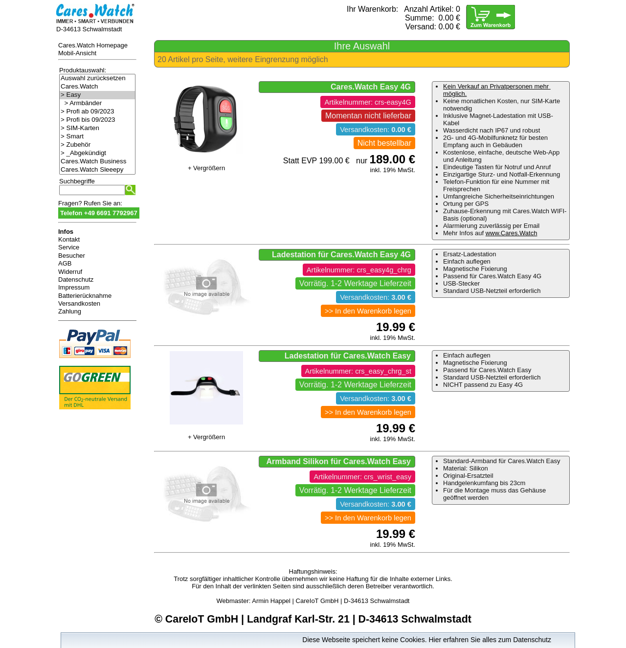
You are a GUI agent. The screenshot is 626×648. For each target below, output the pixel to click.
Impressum (73, 287)
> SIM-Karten (97, 128)
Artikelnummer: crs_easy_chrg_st (358, 371)
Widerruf (70, 271)
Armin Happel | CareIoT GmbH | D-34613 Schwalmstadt (330, 600)
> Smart (97, 137)
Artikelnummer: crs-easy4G (367, 102)
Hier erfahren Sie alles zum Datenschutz (489, 640)
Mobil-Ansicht (77, 53)
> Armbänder (97, 103)
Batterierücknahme (85, 295)
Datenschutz (75, 279)
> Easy (97, 95)
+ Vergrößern (206, 168)
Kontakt (69, 239)
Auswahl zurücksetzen (97, 78)
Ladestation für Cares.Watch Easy (348, 356)
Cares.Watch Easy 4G (371, 87)
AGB (64, 263)
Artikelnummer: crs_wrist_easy (362, 477)
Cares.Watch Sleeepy (97, 170)
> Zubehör (97, 145)
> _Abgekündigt (97, 153)
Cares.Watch (97, 87)
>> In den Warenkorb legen (368, 311)
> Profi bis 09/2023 (97, 120)
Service (68, 247)
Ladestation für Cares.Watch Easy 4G (341, 254)
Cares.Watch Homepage (93, 45)
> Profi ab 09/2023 (97, 112)
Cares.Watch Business (97, 161)
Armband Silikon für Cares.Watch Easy (339, 461)
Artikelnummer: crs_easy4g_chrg (359, 270)
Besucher (71, 255)
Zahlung (69, 311)
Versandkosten (79, 303)
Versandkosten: (375, 130)
